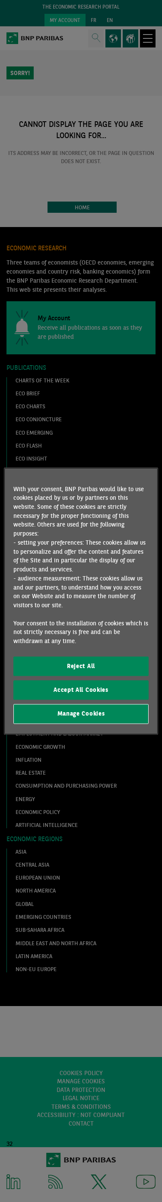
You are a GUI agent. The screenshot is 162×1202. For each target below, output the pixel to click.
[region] (81, 601)
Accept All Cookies (81, 690)
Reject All (81, 666)
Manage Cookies (81, 714)
